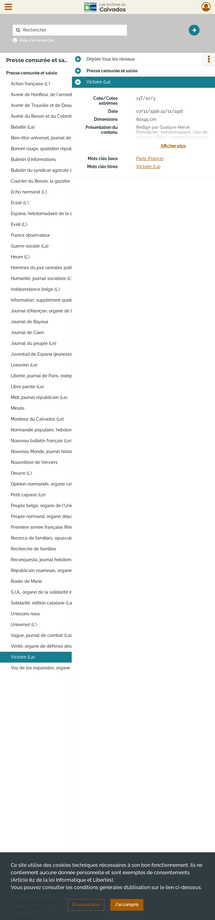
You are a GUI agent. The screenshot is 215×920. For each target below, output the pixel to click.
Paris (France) (149, 158)
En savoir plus (86, 904)
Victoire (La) (148, 166)
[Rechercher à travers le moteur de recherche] (73, 30)
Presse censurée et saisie (31, 72)
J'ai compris (127, 904)
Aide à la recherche (36, 40)
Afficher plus (173, 145)
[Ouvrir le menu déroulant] (8, 7)
